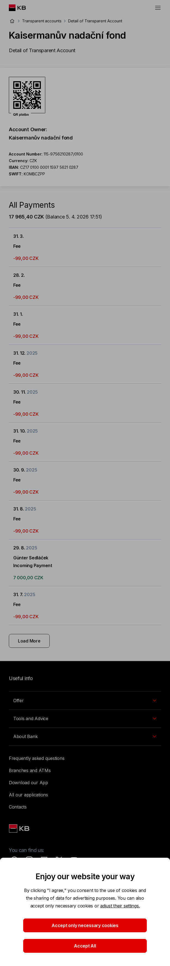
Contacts (18, 807)
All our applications (28, 794)
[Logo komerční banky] (21, 8)
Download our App (28, 782)
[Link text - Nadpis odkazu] (19, 828)
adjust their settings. (120, 906)
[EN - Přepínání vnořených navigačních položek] (85, 700)
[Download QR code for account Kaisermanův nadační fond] (27, 97)
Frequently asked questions (36, 758)
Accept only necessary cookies (85, 925)
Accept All (85, 946)
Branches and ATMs (30, 770)
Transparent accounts (42, 21)
